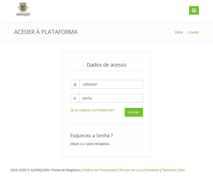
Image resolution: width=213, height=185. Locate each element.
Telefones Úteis (173, 170)
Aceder (133, 112)
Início (179, 32)
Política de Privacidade (99, 170)
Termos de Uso (130, 170)
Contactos (151, 170)
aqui (83, 144)
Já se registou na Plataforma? (92, 110)
